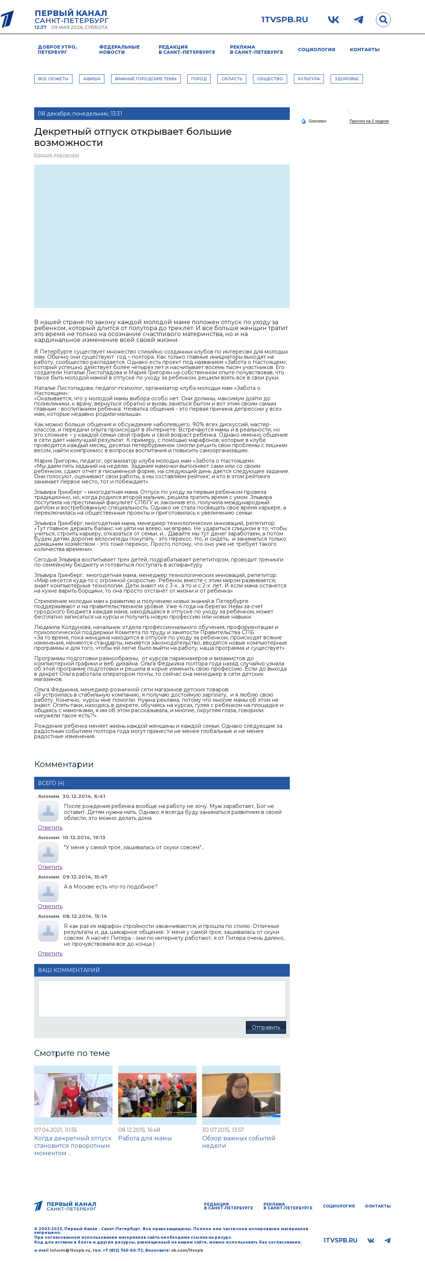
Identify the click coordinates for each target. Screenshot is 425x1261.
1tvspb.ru (284, 20)
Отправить (266, 1027)
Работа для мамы (145, 1138)
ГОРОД (199, 78)
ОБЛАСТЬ (231, 78)
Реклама (256, 49)
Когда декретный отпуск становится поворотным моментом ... (73, 1146)
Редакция (187, 49)
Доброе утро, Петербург (57, 49)
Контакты (365, 49)
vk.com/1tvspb (187, 1250)
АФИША (91, 78)
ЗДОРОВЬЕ (347, 78)
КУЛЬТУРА (309, 78)
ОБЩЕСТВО (270, 78)
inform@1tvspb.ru (70, 1250)
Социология (316, 49)
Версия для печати (56, 154)
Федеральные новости (119, 49)
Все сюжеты (53, 78)
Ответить (50, 827)
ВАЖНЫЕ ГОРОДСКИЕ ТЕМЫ (145, 78)
